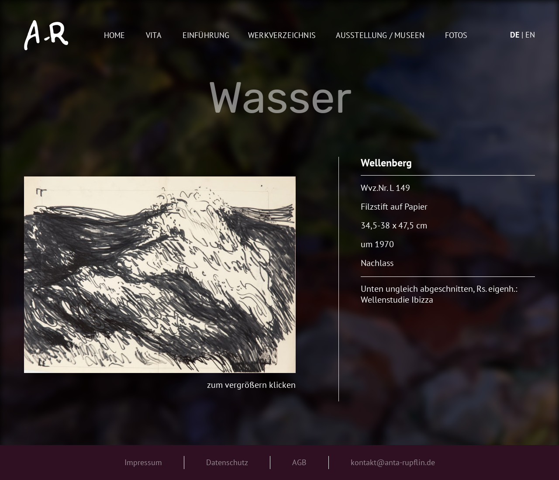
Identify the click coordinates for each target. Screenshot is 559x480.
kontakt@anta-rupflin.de (393, 462)
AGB (299, 462)
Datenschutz (227, 462)
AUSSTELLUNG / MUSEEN (380, 35)
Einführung (206, 35)
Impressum (143, 462)
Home (114, 35)
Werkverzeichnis (282, 35)
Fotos (456, 35)
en (530, 35)
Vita (154, 35)
